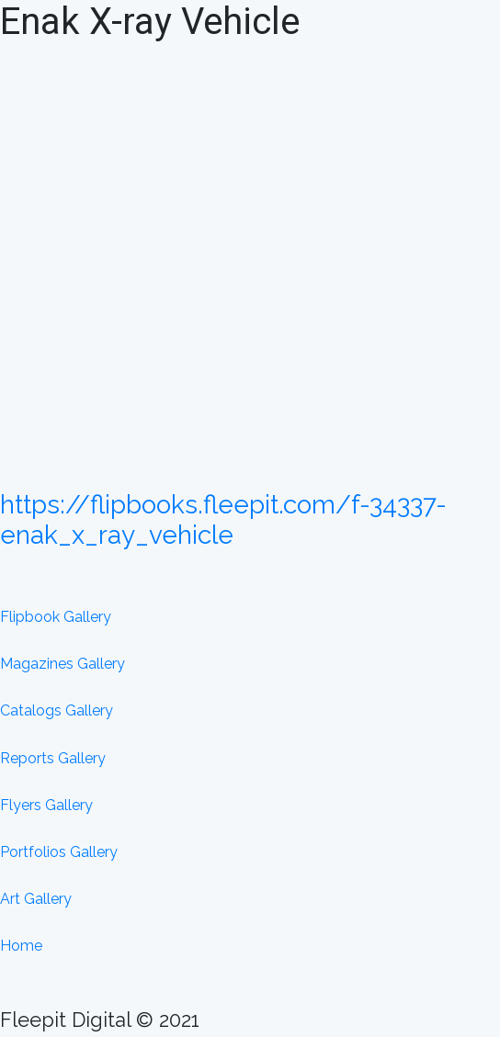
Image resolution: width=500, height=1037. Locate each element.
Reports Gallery (53, 758)
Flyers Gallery (46, 805)
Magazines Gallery (62, 663)
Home (21, 945)
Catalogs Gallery (56, 710)
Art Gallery (36, 898)
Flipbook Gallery (55, 617)
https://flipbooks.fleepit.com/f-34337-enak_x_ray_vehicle (223, 520)
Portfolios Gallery (59, 852)
